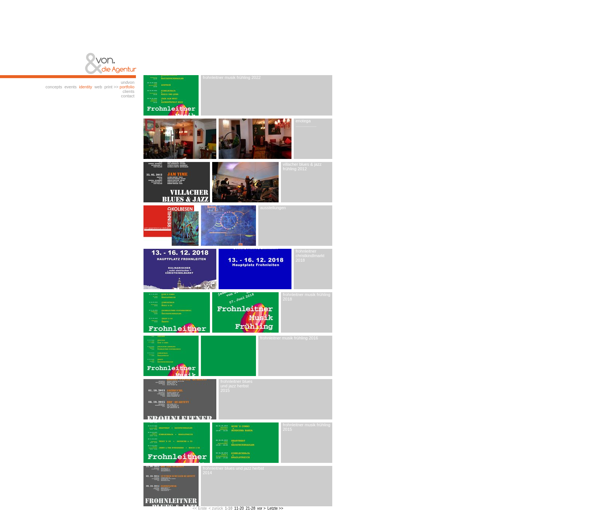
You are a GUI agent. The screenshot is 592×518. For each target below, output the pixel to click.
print (108, 87)
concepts (53, 87)
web (98, 87)
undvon (127, 82)
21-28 (251, 508)
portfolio (127, 87)
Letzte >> (275, 508)
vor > (261, 508)
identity (85, 87)
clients (128, 91)
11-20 (239, 508)
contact (127, 96)
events (71, 87)
